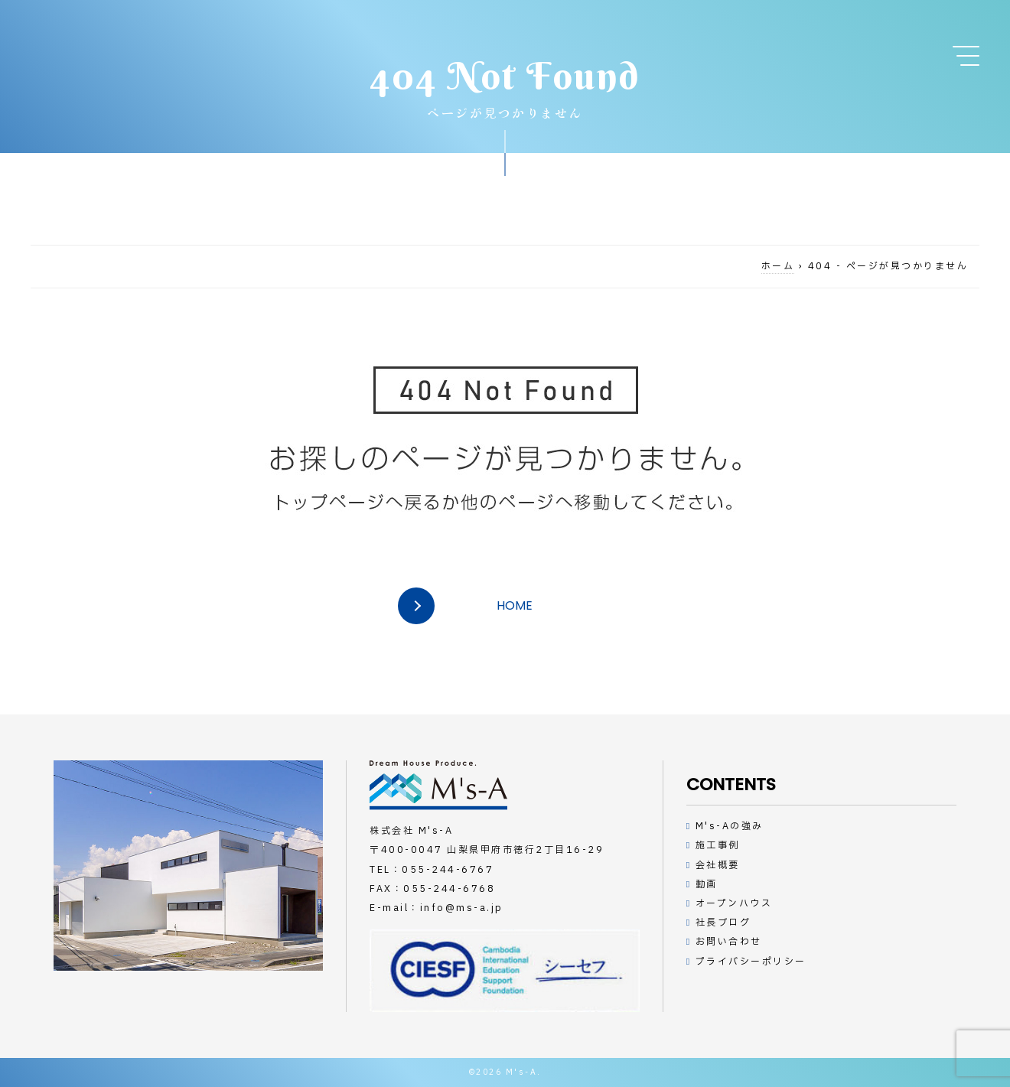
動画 (707, 884)
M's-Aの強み (730, 826)
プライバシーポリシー (751, 961)
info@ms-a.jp (461, 908)
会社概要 (718, 865)
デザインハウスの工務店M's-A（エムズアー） (438, 785)
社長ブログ (723, 922)
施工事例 (718, 845)
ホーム (778, 266)
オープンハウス (734, 903)
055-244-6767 (448, 870)
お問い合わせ (729, 942)
